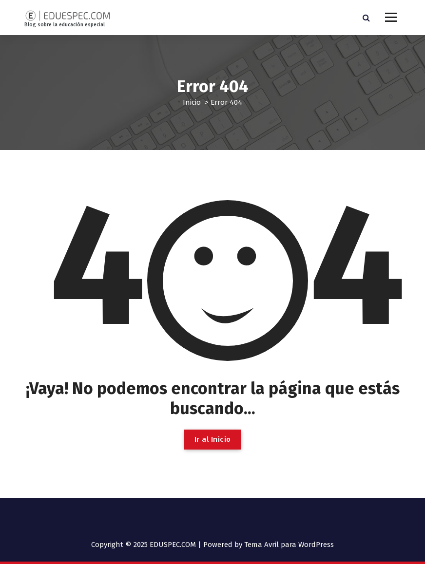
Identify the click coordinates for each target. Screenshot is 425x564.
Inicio (192, 102)
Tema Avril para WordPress (289, 544)
